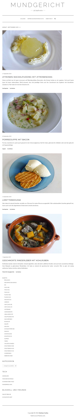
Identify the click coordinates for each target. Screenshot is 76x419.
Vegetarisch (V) (9, 351)
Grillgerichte (8, 314)
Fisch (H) (7, 289)
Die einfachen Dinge (10, 282)
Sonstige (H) (8, 336)
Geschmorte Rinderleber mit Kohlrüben (25, 260)
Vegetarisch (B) (9, 346)
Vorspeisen (7, 353)
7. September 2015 (6, 257)
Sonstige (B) (8, 334)
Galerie (23, 18)
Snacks (6, 331)
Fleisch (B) (7, 294)
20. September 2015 (6, 136)
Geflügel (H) (8, 307)
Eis (5, 285)
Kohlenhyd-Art (7, 397)
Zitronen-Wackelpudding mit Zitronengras (27, 77)
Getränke (7, 309)
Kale (32, 416)
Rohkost (7, 321)
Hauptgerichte (11, 272)
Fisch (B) (6, 287)
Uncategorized (9, 343)
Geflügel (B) (8, 304)
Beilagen (7, 280)
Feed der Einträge (7, 379)
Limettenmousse (11, 200)
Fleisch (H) (4, 272)
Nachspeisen (5, 88)
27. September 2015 (6, 73)
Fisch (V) (6, 292)
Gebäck (6, 302)
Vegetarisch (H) (9, 348)
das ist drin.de (6, 394)
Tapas (6, 341)
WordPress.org (7, 384)
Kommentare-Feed (8, 381)
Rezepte (4, 278)
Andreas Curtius (43, 413)
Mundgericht (38, 4)
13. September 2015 (6, 196)
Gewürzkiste (8, 312)
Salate (6, 324)
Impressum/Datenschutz (36, 18)
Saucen (6, 326)
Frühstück (7, 299)
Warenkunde (8, 355)
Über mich (49, 18)
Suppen (4, 148)
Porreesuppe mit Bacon (15, 140)
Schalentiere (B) (9, 329)
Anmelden (5, 376)
